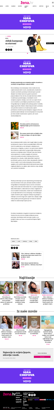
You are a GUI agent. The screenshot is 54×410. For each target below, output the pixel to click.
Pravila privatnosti (24, 408)
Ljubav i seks (26, 6)
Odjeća (13, 241)
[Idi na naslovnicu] (27, 3)
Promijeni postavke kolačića (46, 408)
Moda (1, 6)
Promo (25, 397)
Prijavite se (42, 357)
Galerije (13, 6)
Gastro (20, 6)
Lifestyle (41, 6)
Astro (7, 6)
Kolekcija (25, 241)
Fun (53, 6)
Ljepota (34, 6)
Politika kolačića (31, 408)
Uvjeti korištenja (37, 408)
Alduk (36, 241)
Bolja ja (47, 6)
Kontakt (19, 407)
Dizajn (30, 241)
